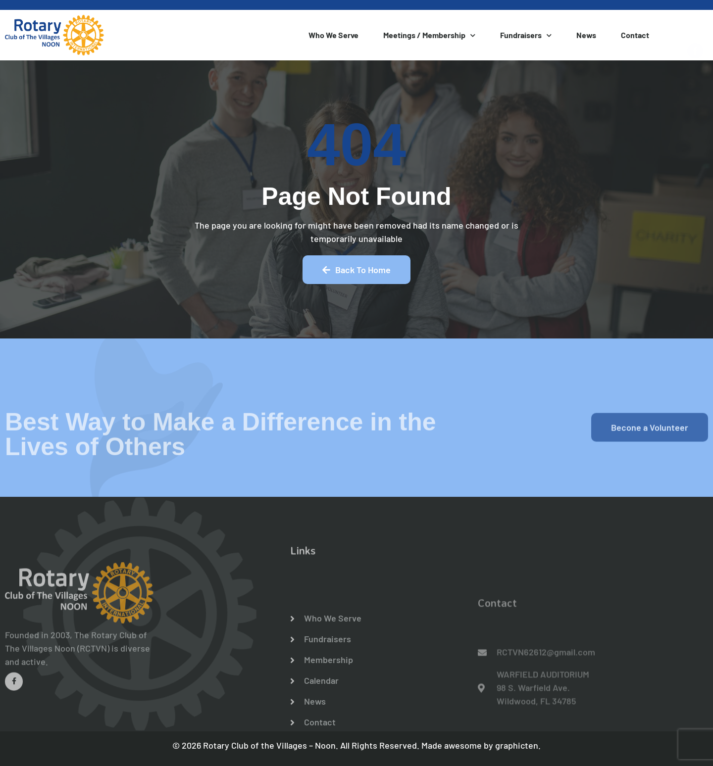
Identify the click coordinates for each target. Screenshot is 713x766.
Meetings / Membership (429, 35)
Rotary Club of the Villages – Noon (269, 745)
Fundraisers (526, 35)
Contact (635, 35)
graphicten (516, 745)
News (586, 35)
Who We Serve (333, 35)
